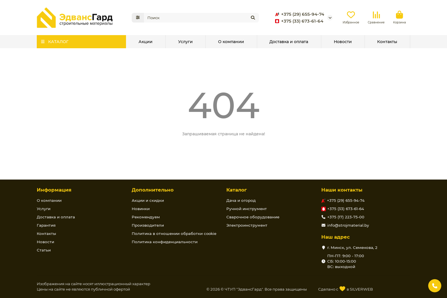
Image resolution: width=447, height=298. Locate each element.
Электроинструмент (246, 225)
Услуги (185, 41)
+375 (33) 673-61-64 (298, 21)
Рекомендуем (146, 217)
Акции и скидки (148, 200)
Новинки (141, 208)
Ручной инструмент (246, 208)
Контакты (387, 41)
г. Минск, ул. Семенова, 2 (352, 247)
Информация (54, 190)
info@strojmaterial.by (348, 225)
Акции (146, 41)
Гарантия (46, 225)
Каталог (236, 190)
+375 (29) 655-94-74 (298, 14)
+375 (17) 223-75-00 (345, 217)
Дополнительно (153, 190)
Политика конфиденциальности (165, 241)
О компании (231, 41)
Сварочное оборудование (252, 217)
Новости (343, 41)
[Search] (201, 18)
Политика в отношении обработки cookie (174, 233)
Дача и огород (241, 200)
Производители (148, 225)
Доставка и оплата (288, 41)
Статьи (44, 250)
